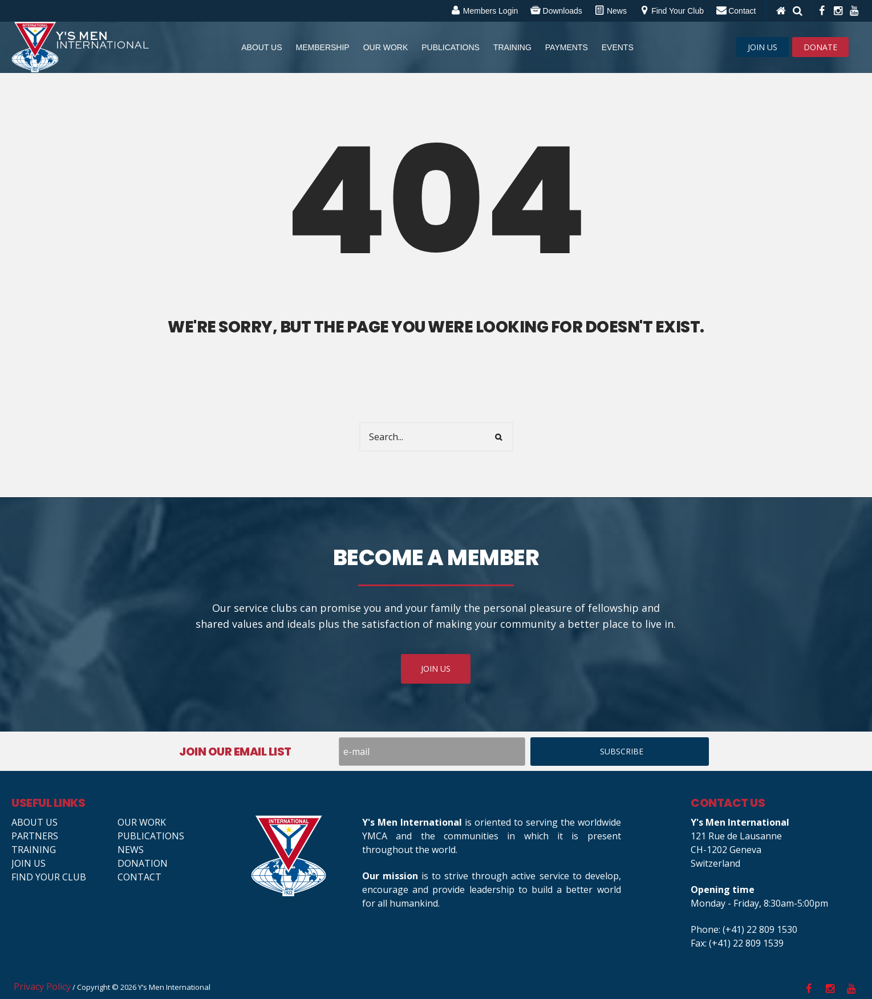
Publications (150, 836)
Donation (142, 863)
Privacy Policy (42, 986)
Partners (34, 836)
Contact (139, 877)
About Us (34, 822)
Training (33, 849)
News (130, 849)
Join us (28, 863)
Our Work (141, 822)
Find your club (48, 877)
